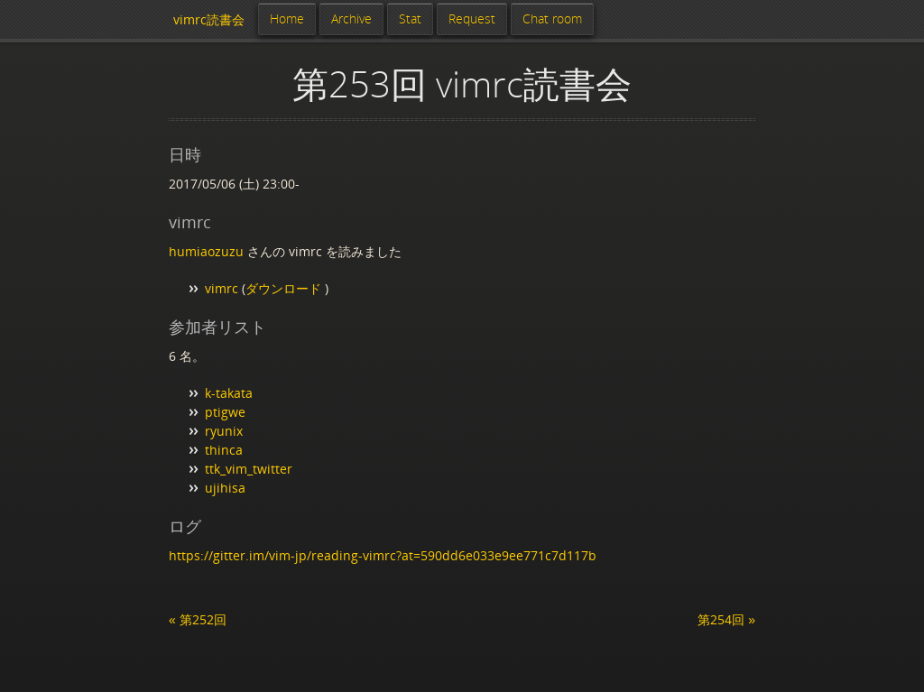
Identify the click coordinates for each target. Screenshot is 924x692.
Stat (410, 18)
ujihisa (225, 487)
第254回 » (726, 619)
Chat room (552, 18)
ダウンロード (285, 288)
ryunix (224, 430)
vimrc (221, 288)
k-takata (229, 392)
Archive (351, 18)
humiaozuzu (206, 251)
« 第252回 (197, 619)
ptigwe (225, 411)
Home (287, 18)
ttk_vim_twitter (248, 468)
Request (471, 18)
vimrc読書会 (209, 19)
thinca (224, 449)
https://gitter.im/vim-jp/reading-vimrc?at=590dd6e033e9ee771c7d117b (382, 555)
